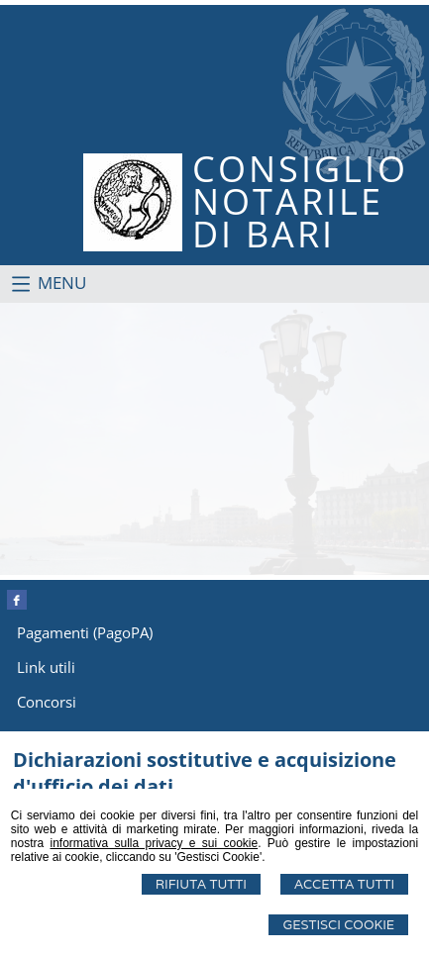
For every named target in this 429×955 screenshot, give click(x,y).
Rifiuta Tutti (201, 884)
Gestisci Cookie (338, 924)
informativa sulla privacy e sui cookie (154, 843)
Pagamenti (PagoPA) (85, 632)
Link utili (46, 667)
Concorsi (46, 702)
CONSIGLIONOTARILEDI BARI (300, 201)
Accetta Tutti (344, 884)
